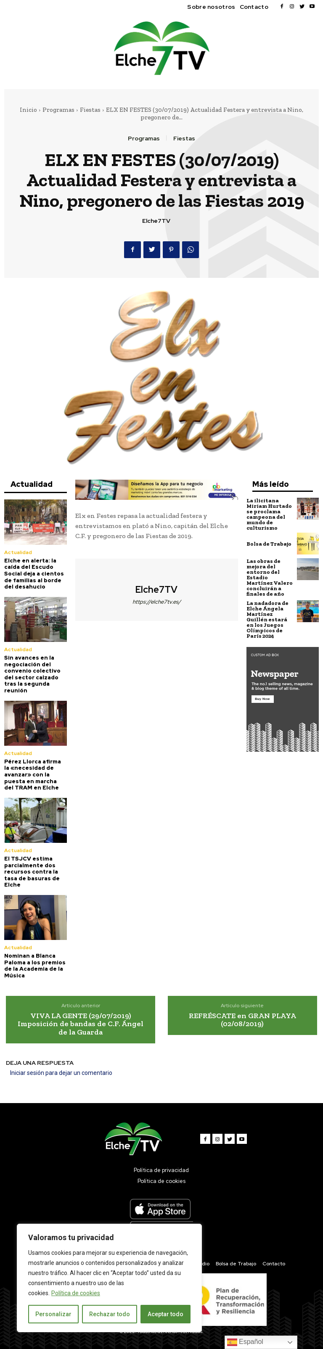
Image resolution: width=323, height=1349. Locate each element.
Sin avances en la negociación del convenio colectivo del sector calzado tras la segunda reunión (32, 674)
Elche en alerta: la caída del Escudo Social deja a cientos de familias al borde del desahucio (34, 573)
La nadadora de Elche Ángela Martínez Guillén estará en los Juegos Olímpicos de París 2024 (267, 619)
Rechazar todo (109, 1314)
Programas (58, 110)
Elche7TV (156, 220)
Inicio (28, 110)
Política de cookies (75, 1293)
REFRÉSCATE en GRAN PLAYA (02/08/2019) (242, 1019)
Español (245, 1342)
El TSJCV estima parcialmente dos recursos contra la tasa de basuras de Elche (32, 871)
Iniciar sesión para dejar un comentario (61, 1072)
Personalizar (53, 1314)
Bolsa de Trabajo (268, 544)
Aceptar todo (165, 1314)
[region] (109, 1278)
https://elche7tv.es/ (156, 601)
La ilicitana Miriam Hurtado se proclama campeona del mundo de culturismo (269, 514)
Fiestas (90, 110)
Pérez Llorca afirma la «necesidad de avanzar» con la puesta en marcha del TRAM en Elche (32, 774)
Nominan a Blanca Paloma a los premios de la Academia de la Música (35, 965)
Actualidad (18, 552)
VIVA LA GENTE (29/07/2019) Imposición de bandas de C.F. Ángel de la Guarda (80, 1024)
